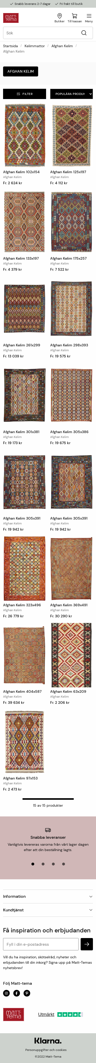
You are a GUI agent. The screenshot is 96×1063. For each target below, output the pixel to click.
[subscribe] (87, 944)
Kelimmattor (35, 46)
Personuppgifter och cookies (46, 1050)
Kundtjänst (48, 910)
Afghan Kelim (62, 46)
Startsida (10, 46)
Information (48, 896)
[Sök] (84, 33)
